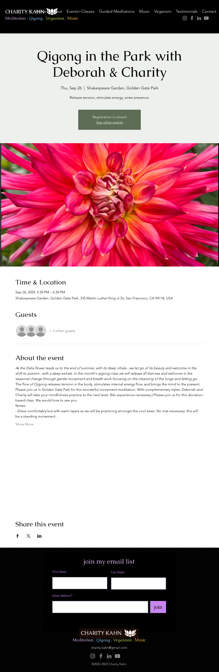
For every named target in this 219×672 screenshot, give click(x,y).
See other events (109, 122)
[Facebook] (192, 18)
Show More (24, 424)
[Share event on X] (28, 536)
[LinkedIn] (199, 18)
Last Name (117, 572)
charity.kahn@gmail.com (109, 647)
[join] (158, 607)
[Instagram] (185, 18)
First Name (59, 571)
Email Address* (62, 595)
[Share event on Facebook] (17, 536)
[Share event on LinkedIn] (39, 536)
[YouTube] (206, 18)
